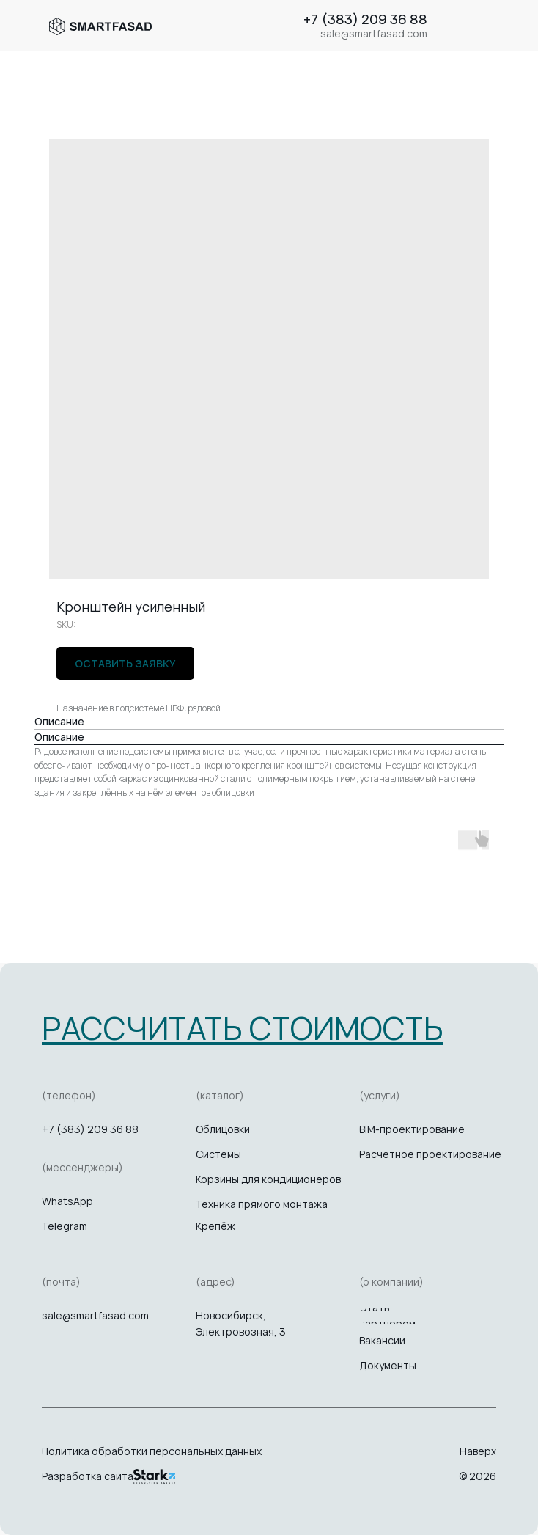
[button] (242, 1027)
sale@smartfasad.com (95, 1315)
